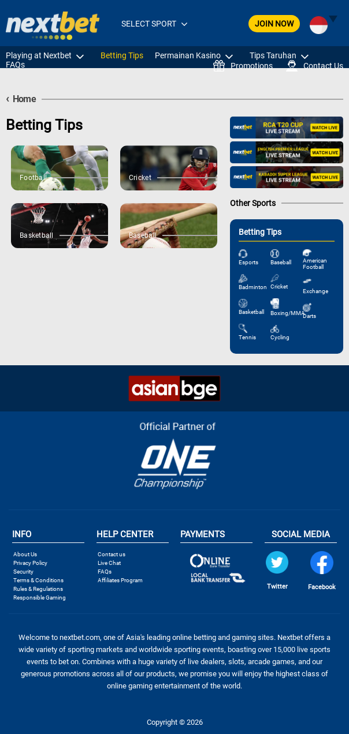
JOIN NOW (274, 23)
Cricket (279, 286)
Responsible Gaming (39, 597)
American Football (315, 263)
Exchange (315, 291)
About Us (25, 554)
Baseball (280, 262)
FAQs (15, 64)
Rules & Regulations (38, 589)
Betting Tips (122, 55)
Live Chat (109, 563)
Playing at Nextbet (39, 55)
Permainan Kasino (188, 55)
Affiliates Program (120, 580)
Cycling (279, 337)
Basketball (251, 312)
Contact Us (314, 66)
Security (23, 571)
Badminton (253, 287)
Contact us (111, 554)
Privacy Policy (30, 563)
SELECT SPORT (148, 23)
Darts (309, 316)
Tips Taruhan (273, 55)
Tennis (247, 337)
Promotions (243, 66)
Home (21, 98)
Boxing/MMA (287, 313)
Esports (248, 262)
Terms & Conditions (38, 580)
